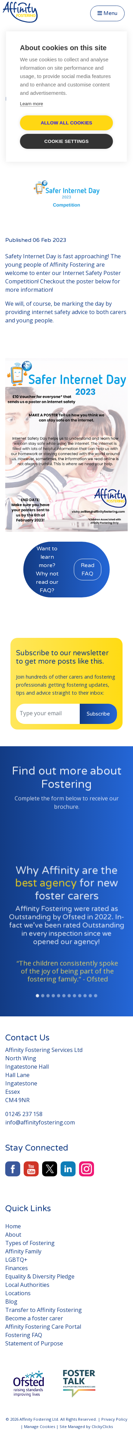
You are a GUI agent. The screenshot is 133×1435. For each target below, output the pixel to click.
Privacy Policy (114, 1419)
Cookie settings (66, 141)
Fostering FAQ (23, 1335)
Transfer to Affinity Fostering (43, 1310)
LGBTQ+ (16, 1260)
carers (118, 312)
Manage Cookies (39, 1426)
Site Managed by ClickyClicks (86, 1426)
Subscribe (98, 714)
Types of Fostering (30, 1243)
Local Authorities (27, 1285)
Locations (18, 1293)
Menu (107, 13)
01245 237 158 (23, 1114)
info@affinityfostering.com (40, 1122)
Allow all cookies (66, 122)
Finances (16, 1268)
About (13, 1234)
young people (34, 320)
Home (13, 1226)
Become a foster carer (34, 1318)
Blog (11, 1301)
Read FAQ (87, 569)
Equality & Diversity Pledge (40, 1276)
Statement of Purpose (34, 1343)
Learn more (31, 103)
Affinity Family (23, 1251)
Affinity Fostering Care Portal (43, 1326)
